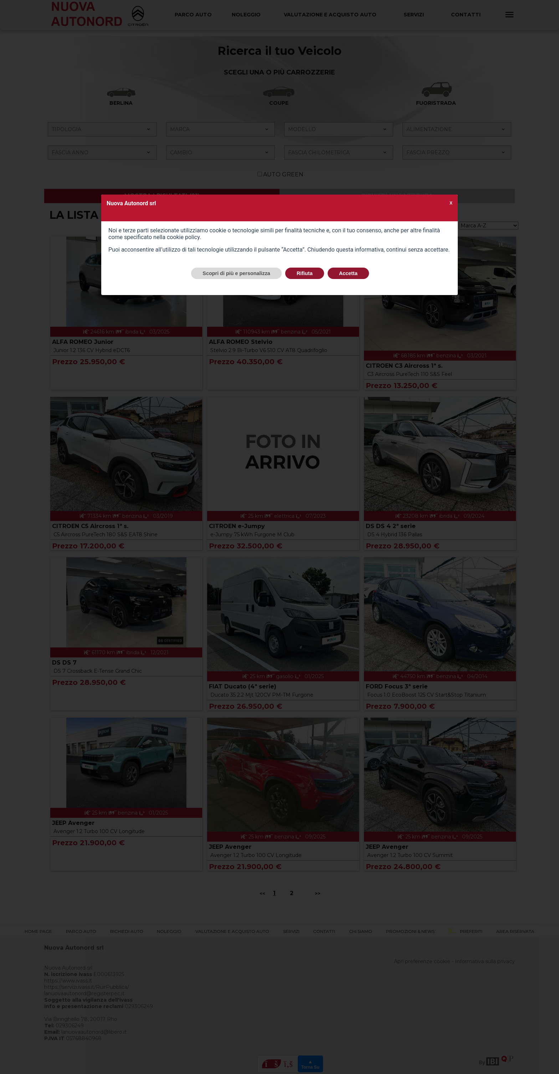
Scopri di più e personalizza (236, 273)
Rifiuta (305, 273)
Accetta (348, 273)
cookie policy (183, 237)
